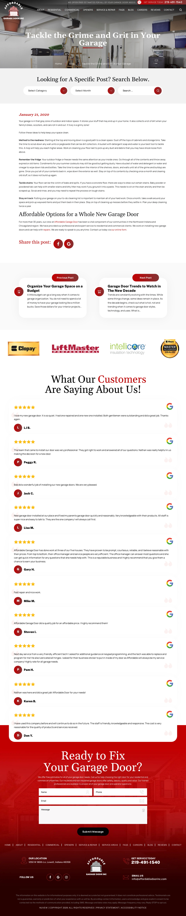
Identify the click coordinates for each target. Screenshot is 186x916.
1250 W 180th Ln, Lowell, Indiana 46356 (49, 862)
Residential (54, 10)
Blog (131, 10)
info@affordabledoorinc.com (149, 878)
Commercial (72, 10)
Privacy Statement (108, 908)
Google (69, 244)
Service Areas (110, 845)
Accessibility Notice (134, 908)
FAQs (121, 10)
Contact (169, 10)
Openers (88, 10)
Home (8, 845)
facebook (58, 244)
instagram (66, 877)
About (40, 10)
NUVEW (43, 908)
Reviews (155, 10)
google (58, 877)
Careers (142, 10)
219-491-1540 (173, 2)
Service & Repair (105, 10)
